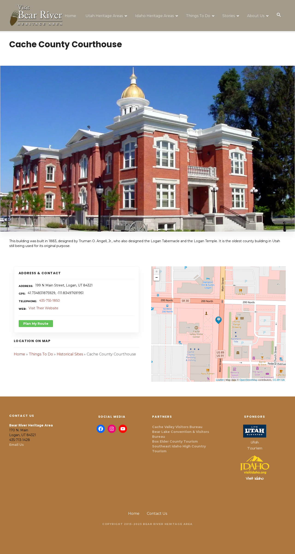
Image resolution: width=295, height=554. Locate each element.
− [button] (156, 274)
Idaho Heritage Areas (155, 14)
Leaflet (220, 376)
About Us (257, 14)
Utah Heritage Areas (105, 14)
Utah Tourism (254, 442)
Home (71, 14)
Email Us (16, 441)
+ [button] (156, 268)
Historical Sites (70, 351)
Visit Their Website (43, 305)
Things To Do (199, 14)
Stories (230, 14)
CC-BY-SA (279, 376)
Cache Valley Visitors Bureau (177, 424)
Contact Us (157, 510)
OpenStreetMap (248, 376)
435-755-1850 (49, 297)
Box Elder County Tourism (175, 438)
